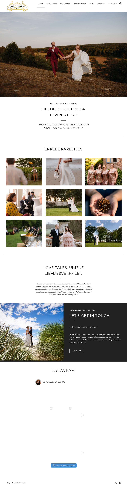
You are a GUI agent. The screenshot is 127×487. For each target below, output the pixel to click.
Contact (76, 351)
